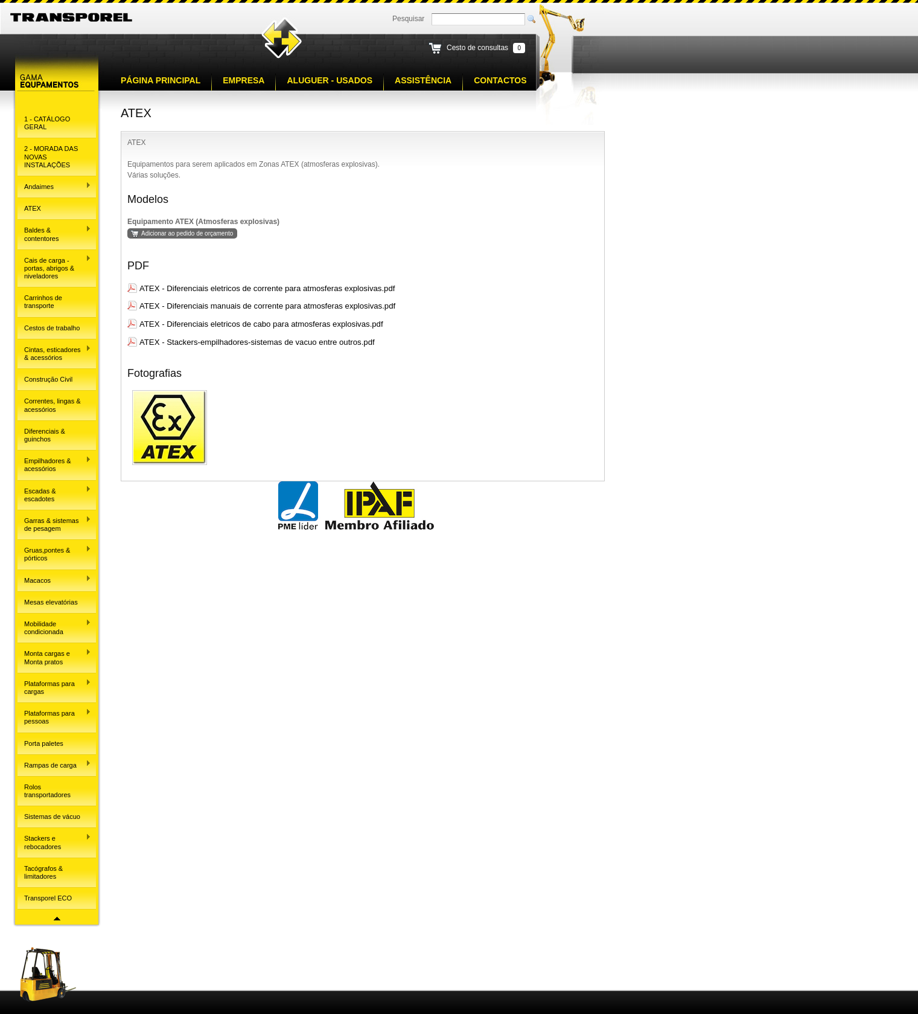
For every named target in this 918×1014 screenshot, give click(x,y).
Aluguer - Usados (329, 80)
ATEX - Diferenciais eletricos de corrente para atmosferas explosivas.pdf (267, 288)
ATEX (32, 208)
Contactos (500, 80)
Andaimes (54, 186)
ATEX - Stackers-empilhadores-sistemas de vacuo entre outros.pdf (257, 342)
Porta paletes (43, 743)
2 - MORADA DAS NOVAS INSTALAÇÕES (51, 156)
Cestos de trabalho (52, 328)
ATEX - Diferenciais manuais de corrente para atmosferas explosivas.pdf (267, 305)
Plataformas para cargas (54, 687)
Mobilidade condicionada (54, 627)
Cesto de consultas (477, 47)
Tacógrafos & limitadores (43, 872)
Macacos (54, 579)
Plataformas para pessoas (54, 716)
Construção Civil (48, 379)
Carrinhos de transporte (43, 301)
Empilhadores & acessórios (54, 464)
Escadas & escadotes (54, 494)
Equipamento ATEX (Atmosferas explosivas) (203, 221)
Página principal (160, 80)
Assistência (423, 80)
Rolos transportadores (47, 790)
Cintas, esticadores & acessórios (54, 353)
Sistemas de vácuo (52, 816)
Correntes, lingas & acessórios (52, 404)
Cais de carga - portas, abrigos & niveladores (54, 267)
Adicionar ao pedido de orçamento (187, 233)
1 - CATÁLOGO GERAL (47, 122)
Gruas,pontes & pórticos (54, 553)
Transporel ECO (48, 898)
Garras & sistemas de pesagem (54, 524)
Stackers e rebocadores (54, 841)
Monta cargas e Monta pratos (54, 657)
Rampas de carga (54, 764)
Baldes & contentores (54, 233)
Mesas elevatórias (51, 602)
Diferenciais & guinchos (44, 435)
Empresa (243, 80)
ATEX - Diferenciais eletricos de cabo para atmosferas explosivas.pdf (261, 324)
